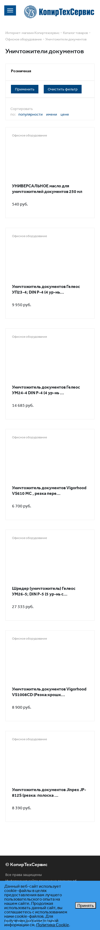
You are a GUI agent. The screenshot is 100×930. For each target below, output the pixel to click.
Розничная (21, 70)
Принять (85, 905)
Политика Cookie (52, 924)
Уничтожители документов (66, 39)
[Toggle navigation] (10, 10)
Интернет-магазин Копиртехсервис (32, 33)
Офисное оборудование (23, 39)
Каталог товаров (75, 33)
